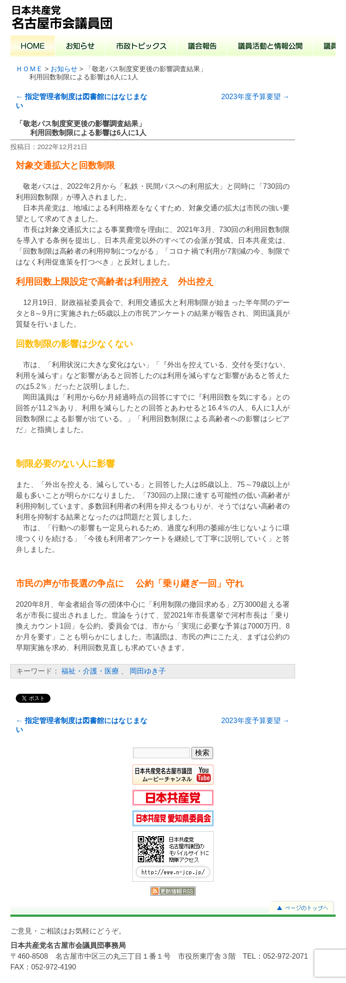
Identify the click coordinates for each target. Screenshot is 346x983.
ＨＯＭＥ (29, 69)
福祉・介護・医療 (90, 671)
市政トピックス (141, 47)
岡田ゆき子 (148, 671)
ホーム (32, 47)
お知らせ (80, 47)
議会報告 (202, 47)
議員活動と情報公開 (270, 47)
